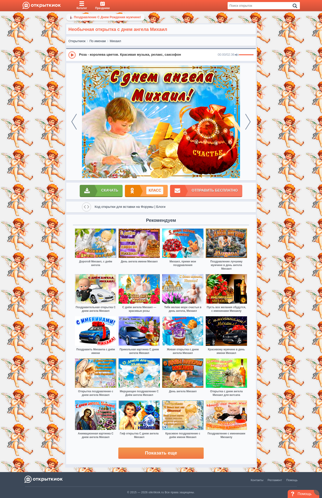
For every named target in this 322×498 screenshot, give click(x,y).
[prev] (74, 121)
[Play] (72, 55)
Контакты (257, 480)
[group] (161, 55)
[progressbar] (246, 55)
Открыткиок (77, 41)
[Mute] (236, 55)
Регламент (275, 480)
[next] (248, 121)
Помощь (292, 480)
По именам (97, 41)
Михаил (115, 41)
